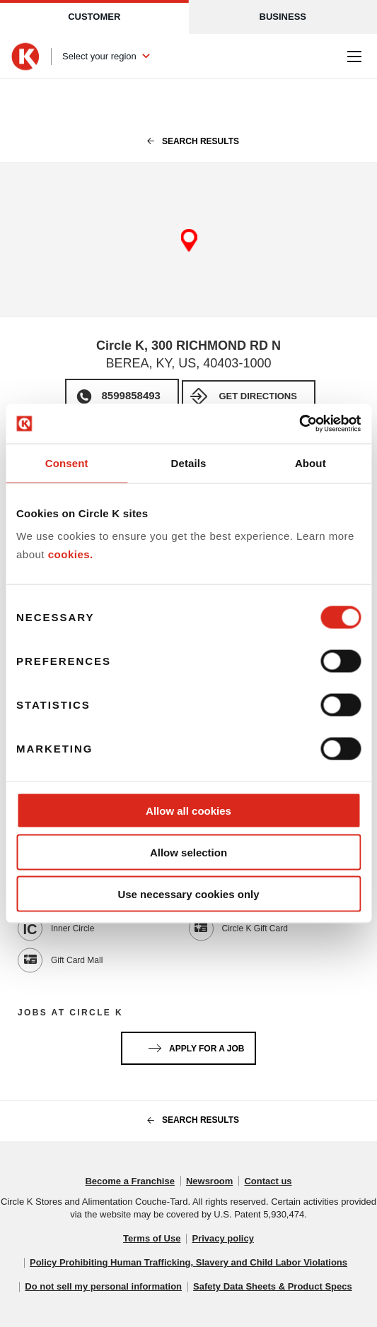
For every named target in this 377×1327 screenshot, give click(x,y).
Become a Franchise (129, 1181)
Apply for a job (194, 1045)
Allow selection (188, 852)
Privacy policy (222, 1238)
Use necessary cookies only (188, 893)
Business (283, 16)
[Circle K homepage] (25, 56)
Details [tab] (189, 462)
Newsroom (209, 1181)
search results (188, 141)
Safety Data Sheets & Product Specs (272, 1286)
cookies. (70, 554)
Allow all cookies (188, 811)
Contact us (267, 1181)
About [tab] (310, 462)
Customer (94, 16)
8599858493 (131, 395)
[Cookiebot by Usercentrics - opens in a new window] (299, 424)
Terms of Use (151, 1238)
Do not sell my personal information (103, 1286)
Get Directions (258, 396)
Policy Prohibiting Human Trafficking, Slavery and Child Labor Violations (188, 1262)
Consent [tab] (66, 462)
